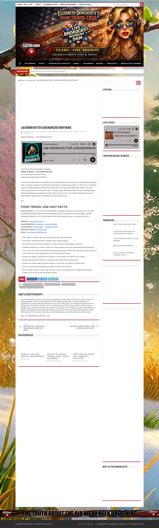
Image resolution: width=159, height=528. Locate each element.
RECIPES (99, 63)
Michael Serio (42, 229)
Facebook (39, 224)
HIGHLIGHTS (112, 63)
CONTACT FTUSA (85, 5)
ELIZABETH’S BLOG (50, 5)
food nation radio (52, 284)
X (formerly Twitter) (51, 224)
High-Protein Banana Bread (123, 246)
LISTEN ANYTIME (50, 227)
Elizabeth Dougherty (29, 131)
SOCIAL (42, 63)
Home (21, 80)
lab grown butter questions (32, 287)
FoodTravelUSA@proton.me (37, 232)
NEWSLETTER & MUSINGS (131, 63)
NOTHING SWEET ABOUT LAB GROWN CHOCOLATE (81, 326)
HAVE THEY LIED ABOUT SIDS (124, 224)
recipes (65, 241)
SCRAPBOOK (88, 63)
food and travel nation (33, 284)
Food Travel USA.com (35, 221)
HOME (20, 63)
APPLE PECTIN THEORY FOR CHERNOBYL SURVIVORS (84, 356)
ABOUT (38, 5)
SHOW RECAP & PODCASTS (59, 63)
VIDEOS (76, 63)
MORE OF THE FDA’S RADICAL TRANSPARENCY (48, 71)
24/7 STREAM (30, 63)
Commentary (30, 80)
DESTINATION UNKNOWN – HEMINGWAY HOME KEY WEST (36, 327)
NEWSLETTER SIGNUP (68, 5)
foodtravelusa (69, 284)
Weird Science (68, 131)
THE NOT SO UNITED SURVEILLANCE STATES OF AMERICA (58, 356)
